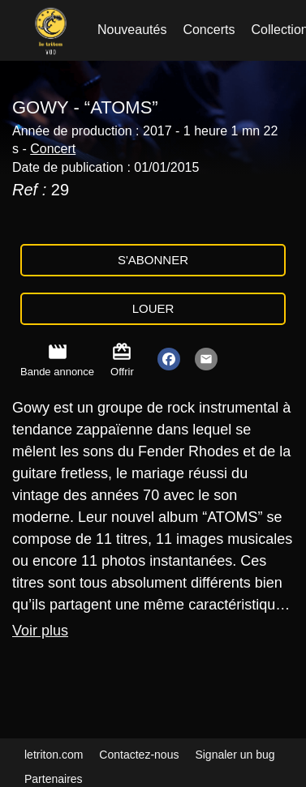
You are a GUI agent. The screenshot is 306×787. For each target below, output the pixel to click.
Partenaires (53, 778)
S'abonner (153, 260)
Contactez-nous (139, 754)
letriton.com (53, 754)
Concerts (209, 29)
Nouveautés (131, 29)
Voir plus (40, 630)
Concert (52, 149)
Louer (153, 308)
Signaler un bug (234, 754)
